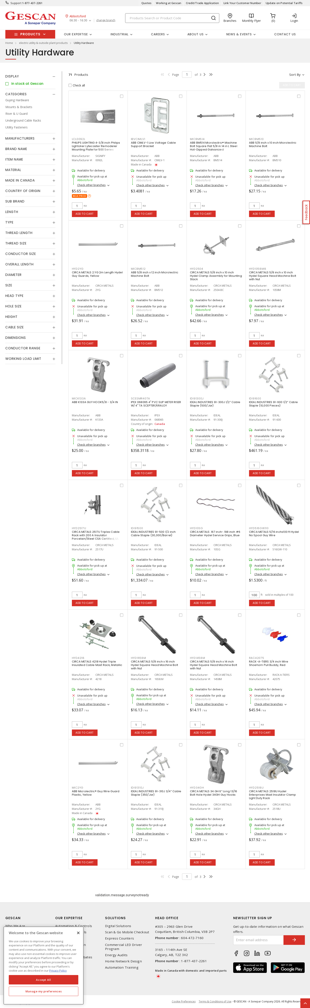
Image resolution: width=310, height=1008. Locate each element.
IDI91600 (255, 398)
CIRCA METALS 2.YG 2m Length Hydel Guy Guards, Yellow (97, 274)
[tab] (30, 76)
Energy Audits (116, 955)
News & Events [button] (239, 34)
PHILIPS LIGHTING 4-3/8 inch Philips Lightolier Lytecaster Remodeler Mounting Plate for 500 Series (96, 146)
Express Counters (119, 938)
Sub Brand (15, 201)
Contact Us (285, 34)
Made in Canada (20, 180)
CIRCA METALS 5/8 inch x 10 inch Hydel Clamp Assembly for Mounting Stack (216, 276)
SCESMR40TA (140, 398)
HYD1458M (197, 658)
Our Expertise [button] (76, 34)
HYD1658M (138, 658)
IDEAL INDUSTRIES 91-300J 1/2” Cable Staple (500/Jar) (215, 403)
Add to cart (85, 214)
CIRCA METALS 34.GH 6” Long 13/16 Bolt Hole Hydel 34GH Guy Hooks (213, 793)
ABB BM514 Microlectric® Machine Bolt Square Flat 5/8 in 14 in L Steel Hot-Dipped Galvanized (213, 146)
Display (12, 76)
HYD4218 (78, 658)
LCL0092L (78, 139)
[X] (78, 933)
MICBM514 (197, 139)
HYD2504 (196, 269)
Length (11, 212)
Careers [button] (158, 34)
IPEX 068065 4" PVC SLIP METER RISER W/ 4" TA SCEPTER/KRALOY (156, 403)
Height (11, 316)
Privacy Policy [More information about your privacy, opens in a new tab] (58, 970)
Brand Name (16, 149)
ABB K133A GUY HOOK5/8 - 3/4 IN (95, 402)
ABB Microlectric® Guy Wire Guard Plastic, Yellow (96, 793)
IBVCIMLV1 (138, 139)
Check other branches (91, 185)
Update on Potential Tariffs (284, 3)
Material (13, 170)
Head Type (14, 295)
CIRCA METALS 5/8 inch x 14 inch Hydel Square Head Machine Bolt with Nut (213, 665)
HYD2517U (79, 528)
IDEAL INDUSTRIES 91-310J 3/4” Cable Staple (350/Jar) (156, 793)
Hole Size (13, 306)
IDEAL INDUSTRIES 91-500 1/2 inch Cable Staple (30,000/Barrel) (153, 533)
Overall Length (19, 264)
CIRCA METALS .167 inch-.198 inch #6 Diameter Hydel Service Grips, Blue (215, 533)
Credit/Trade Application (202, 3)
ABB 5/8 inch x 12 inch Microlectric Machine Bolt (154, 274)
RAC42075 (256, 658)
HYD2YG (78, 269)
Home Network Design (123, 961)
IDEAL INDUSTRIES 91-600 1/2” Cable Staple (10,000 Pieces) (273, 403)
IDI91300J (197, 398)
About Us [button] (195, 34)
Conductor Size (20, 254)
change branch (105, 20)
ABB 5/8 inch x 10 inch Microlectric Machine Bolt (273, 144)
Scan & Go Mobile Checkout (127, 932)
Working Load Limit (23, 358)
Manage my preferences (43, 991)
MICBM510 (256, 139)
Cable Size (14, 327)
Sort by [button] (295, 74)
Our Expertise (69, 918)
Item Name (14, 159)
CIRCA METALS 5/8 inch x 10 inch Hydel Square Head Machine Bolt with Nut (272, 276)
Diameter (13, 274)
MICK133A (79, 398)
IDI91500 (137, 528)
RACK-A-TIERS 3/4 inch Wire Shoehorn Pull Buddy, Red (268, 663)
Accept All (43, 980)
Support (15, 3)
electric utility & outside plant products (43, 43)
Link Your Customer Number (242, 3)
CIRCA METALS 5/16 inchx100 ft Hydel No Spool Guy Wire (274, 533)
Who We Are (15, 926)
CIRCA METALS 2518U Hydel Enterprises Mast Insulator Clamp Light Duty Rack (272, 794)
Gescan (13, 918)
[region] (43, 965)
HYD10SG (196, 528)
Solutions (115, 918)
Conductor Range (22, 348)
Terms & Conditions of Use (215, 1001)
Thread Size (16, 243)
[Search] (172, 18)
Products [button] (30, 34)
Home (9, 43)
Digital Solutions (118, 926)
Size (8, 285)
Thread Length (19, 233)
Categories (16, 94)
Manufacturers (20, 138)
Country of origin (22, 191)
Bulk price (79, 196)
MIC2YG (78, 787)
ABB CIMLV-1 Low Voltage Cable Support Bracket (153, 144)
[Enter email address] (258, 940)
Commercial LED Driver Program (123, 947)
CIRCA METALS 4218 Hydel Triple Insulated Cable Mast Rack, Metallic (97, 663)
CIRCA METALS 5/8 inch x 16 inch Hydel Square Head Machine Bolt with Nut (154, 665)
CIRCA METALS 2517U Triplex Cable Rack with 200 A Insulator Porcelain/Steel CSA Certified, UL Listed (96, 537)
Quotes (146, 3)
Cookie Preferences (184, 1001)
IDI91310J (137, 787)
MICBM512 (138, 269)
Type (9, 222)
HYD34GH (197, 787)
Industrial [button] (120, 34)
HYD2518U (256, 787)
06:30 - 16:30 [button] (78, 20)
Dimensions (15, 337)
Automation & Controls (73, 926)
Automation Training (121, 967)
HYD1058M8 (257, 269)
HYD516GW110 (259, 528)
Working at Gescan (168, 3)
